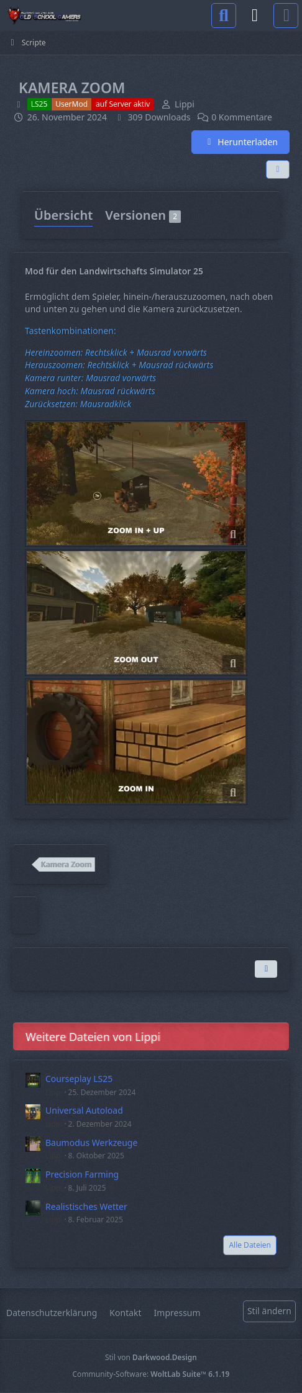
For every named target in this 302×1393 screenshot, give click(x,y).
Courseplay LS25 (78, 1078)
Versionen (143, 215)
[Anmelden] (254, 15)
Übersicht (63, 215)
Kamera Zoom (65, 864)
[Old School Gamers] (44, 15)
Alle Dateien (250, 1245)
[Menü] (285, 15)
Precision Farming (82, 1174)
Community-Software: (151, 1374)
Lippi (53, 1092)
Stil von (151, 1357)
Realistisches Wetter (86, 1206)
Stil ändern (269, 1311)
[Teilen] (278, 169)
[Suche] (223, 15)
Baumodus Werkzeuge (91, 1142)
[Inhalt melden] (266, 969)
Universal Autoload (84, 1110)
